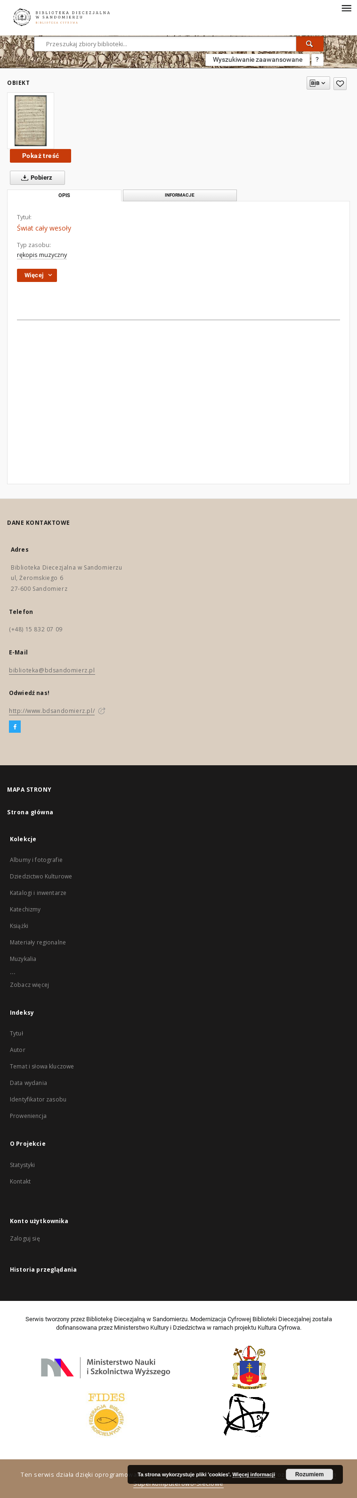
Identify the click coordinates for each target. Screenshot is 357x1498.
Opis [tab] (64, 195)
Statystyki (22, 1165)
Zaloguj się (25, 1238)
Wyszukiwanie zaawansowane (257, 59)
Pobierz (35, 177)
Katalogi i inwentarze (38, 893)
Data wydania (28, 1083)
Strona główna (30, 812)
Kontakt (20, 1181)
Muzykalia (23, 959)
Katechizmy (25, 909)
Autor (17, 1050)
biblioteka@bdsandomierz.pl (52, 670)
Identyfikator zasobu (38, 1099)
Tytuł (16, 1033)
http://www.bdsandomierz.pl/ (52, 711)
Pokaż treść (40, 155)
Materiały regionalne (38, 942)
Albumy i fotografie (36, 860)
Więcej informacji (254, 1474)
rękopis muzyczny (42, 255)
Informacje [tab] (180, 195)
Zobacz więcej (29, 985)
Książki (19, 926)
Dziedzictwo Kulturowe (41, 876)
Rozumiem (309, 1474)
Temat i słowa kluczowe (42, 1066)
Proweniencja (28, 1116)
